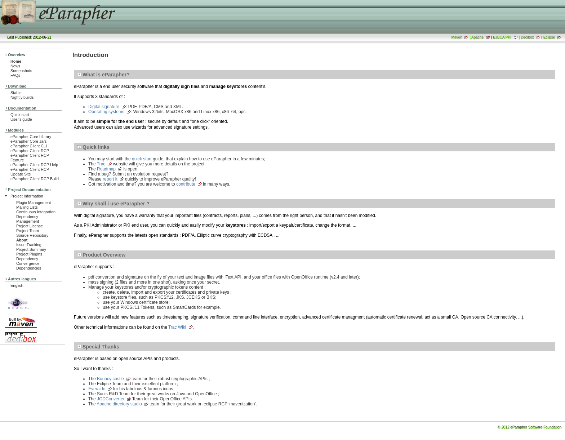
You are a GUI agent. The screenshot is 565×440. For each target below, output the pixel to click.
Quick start (19, 114)
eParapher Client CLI (28, 146)
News (15, 66)
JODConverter (111, 398)
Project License (29, 226)
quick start (142, 158)
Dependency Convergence (27, 261)
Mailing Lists (27, 207)
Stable (16, 92)
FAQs (15, 75)
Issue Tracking (28, 245)
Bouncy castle (110, 378)
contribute (185, 184)
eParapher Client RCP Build (34, 179)
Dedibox (527, 37)
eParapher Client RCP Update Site (29, 171)
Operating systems (106, 111)
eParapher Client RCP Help (34, 165)
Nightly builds (22, 97)
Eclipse (549, 37)
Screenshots (21, 70)
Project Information (26, 196)
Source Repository (32, 235)
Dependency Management (27, 218)
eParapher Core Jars (28, 141)
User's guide (21, 119)
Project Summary (31, 249)
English (16, 285)
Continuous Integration (35, 212)
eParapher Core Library (30, 136)
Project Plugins (29, 254)
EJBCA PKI (502, 37)
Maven (456, 37)
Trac (101, 163)
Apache (477, 37)
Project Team (27, 230)
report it (110, 179)
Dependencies (28, 268)
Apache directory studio (119, 403)
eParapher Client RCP (29, 150)
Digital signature (103, 106)
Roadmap (106, 169)
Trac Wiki (177, 327)
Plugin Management (33, 202)
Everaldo (96, 388)
